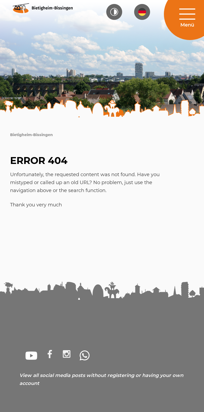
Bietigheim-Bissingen (31, 134)
